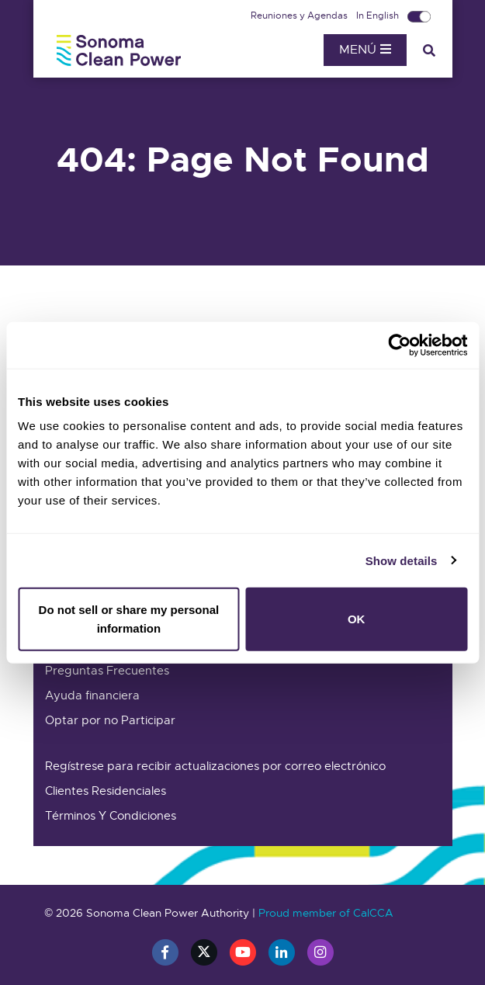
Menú (365, 49)
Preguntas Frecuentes (107, 671)
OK (356, 619)
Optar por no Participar (110, 720)
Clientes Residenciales (105, 791)
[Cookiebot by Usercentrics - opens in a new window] (399, 344)
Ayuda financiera (92, 695)
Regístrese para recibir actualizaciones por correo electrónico (215, 766)
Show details (401, 560)
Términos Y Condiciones (110, 816)
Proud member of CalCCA (325, 913)
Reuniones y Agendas (300, 15)
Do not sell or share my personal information (129, 619)
